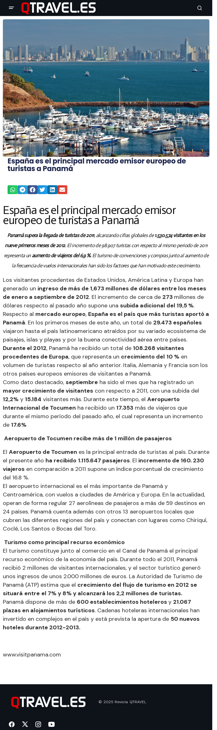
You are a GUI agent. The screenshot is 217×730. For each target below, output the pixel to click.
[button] (11, 8)
